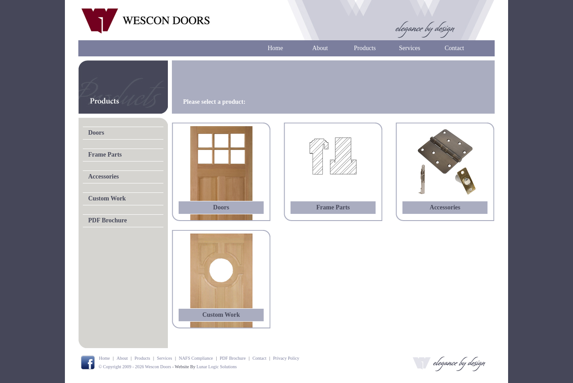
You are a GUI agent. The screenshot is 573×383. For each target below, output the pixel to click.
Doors (96, 132)
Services (409, 48)
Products (365, 48)
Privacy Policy (286, 358)
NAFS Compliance (196, 358)
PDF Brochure (107, 220)
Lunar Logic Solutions (217, 366)
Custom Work (107, 198)
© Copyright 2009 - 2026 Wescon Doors (134, 366)
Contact (454, 48)
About (320, 48)
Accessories (103, 176)
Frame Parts (105, 154)
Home (275, 48)
